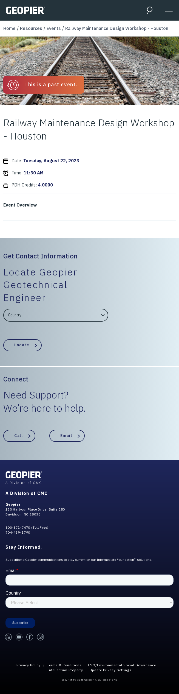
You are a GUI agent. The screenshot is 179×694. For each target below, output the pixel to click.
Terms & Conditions (64, 665)
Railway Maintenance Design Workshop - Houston (116, 28)
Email (66, 435)
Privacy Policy (28, 665)
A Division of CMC (26, 493)
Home (9, 28)
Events (54, 28)
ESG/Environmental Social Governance (122, 665)
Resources (31, 28)
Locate (21, 344)
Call (18, 435)
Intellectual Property (65, 670)
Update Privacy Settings (111, 670)
